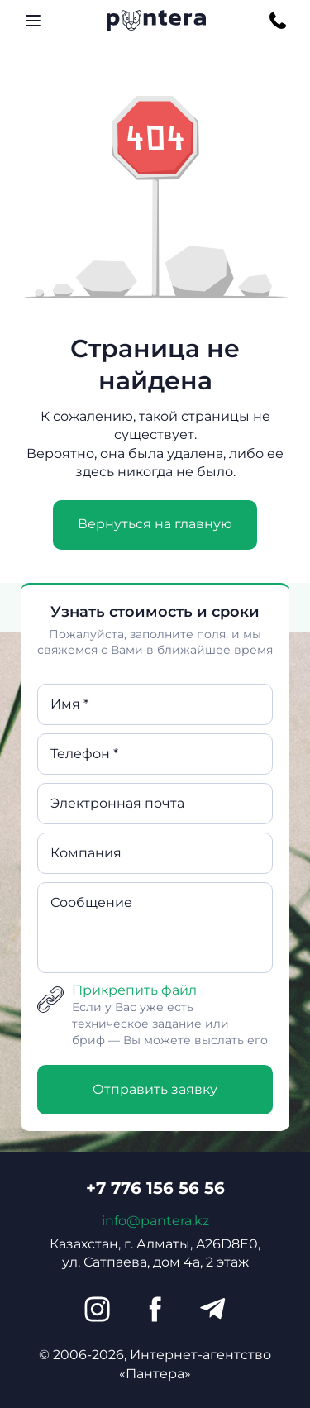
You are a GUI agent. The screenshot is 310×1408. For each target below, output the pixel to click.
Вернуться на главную (155, 524)
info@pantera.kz (155, 1221)
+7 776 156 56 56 (155, 1188)
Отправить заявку (155, 1089)
